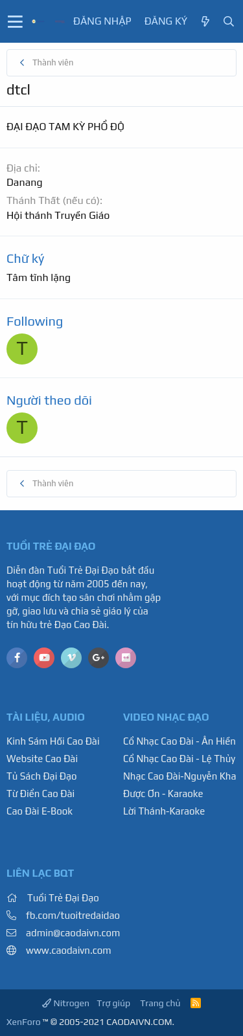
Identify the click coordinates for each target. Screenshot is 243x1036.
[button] (15, 21)
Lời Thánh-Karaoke (164, 810)
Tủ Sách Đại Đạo (41, 776)
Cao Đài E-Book (39, 810)
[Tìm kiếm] (228, 21)
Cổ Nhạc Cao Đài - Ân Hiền (179, 741)
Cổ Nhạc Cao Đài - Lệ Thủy (179, 758)
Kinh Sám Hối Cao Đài (53, 741)
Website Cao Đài (42, 758)
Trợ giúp (113, 1003)
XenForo (23, 1022)
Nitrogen (65, 1003)
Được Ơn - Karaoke (163, 793)
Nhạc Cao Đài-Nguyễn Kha (179, 776)
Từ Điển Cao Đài (40, 793)
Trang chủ (160, 1003)
